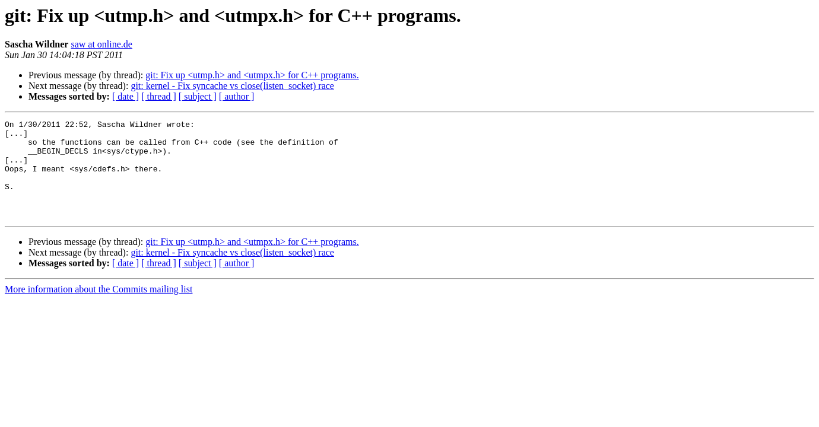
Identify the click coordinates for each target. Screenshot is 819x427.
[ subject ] (198, 96)
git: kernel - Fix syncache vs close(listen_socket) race (232, 86)
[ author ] (237, 96)
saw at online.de (101, 44)
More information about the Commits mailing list (98, 309)
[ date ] (125, 96)
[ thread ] (158, 96)
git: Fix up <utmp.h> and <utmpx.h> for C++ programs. (251, 75)
